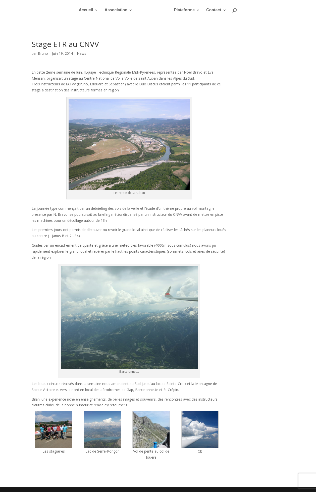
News (81, 53)
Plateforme (190, 10)
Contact (220, 10)
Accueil (79, 10)
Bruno (43, 53)
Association (109, 10)
